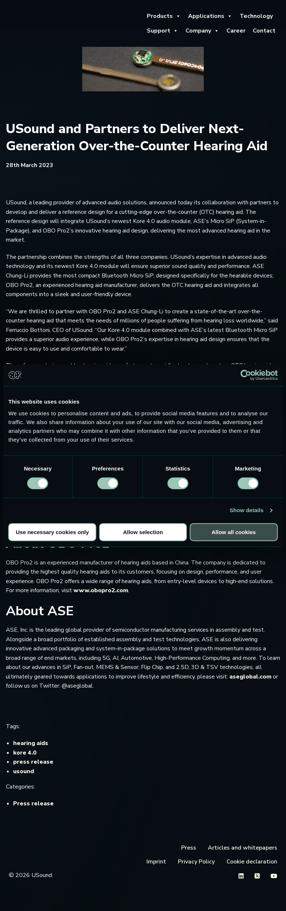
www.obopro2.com (100, 590)
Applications (210, 16)
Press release (33, 804)
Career (235, 31)
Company (202, 30)
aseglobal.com (250, 677)
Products (164, 16)
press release (33, 762)
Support (162, 30)
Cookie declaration (251, 862)
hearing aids (30, 743)
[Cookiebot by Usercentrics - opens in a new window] (246, 375)
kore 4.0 (25, 753)
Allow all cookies (233, 532)
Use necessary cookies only (52, 532)
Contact (264, 31)
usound (23, 771)
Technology (256, 16)
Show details (247, 510)
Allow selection (143, 532)
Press (188, 848)
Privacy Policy (196, 862)
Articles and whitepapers (242, 848)
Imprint (156, 862)
